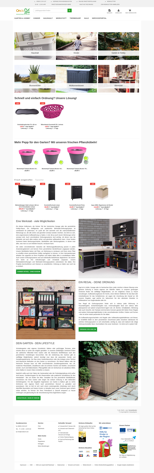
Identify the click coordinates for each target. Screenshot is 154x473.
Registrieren (41, 441)
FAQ (39, 426)
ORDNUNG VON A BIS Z (88, 329)
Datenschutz (61, 465)
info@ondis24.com (23, 432)
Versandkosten (132, 410)
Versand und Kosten (73, 465)
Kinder (36, 18)
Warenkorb (41, 428)
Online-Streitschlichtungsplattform (104, 465)
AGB (31, 465)
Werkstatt (61, 18)
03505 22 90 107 (22, 426)
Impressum (23, 465)
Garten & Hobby (22, 18)
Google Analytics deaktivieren (125, 465)
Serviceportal (99, 18)
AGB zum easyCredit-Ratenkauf (45, 465)
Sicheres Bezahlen (85, 448)
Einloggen (41, 444)
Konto (39, 439)
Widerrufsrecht (87, 465)
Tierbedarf (75, 18)
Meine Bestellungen (43, 446)
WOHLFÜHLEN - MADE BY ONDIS (28, 398)
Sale (86, 18)
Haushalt (48, 18)
